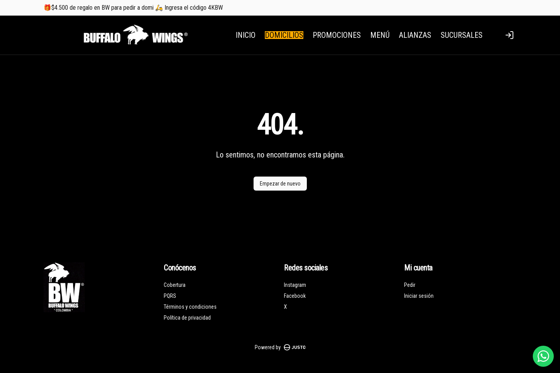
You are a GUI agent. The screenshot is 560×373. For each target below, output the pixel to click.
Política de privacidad (187, 318)
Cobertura (175, 285)
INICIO (246, 35)
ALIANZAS (415, 35)
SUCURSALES (462, 35)
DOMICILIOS (284, 35)
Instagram (295, 285)
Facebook (295, 296)
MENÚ (380, 35)
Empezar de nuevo (280, 183)
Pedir (409, 285)
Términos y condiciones (190, 307)
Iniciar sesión (419, 296)
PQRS (170, 296)
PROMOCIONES (337, 35)
